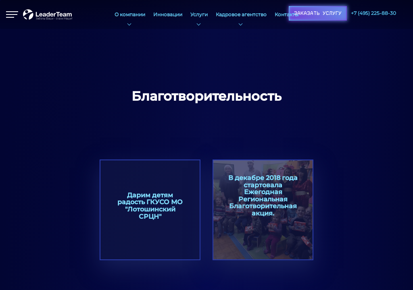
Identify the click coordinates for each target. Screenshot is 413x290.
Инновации (167, 14)
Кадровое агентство (241, 14)
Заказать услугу (318, 13)
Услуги (199, 14)
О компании (130, 14)
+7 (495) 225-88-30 (373, 13)
